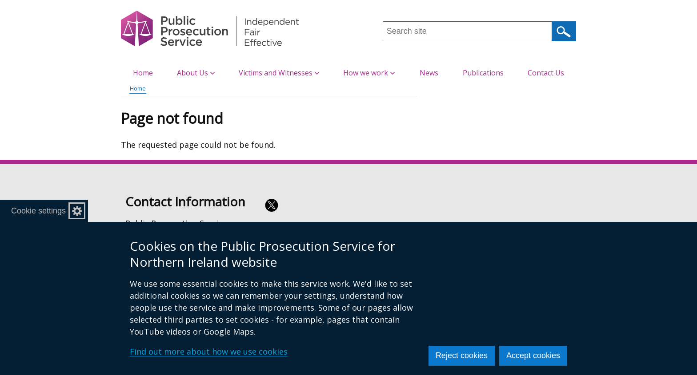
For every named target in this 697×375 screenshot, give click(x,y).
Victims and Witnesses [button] (279, 73)
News (429, 73)
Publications (483, 73)
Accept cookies (533, 355)
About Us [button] (196, 73)
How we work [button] (369, 73)
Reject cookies (462, 355)
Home (143, 73)
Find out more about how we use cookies (209, 351)
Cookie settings (38, 210)
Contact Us (546, 73)
